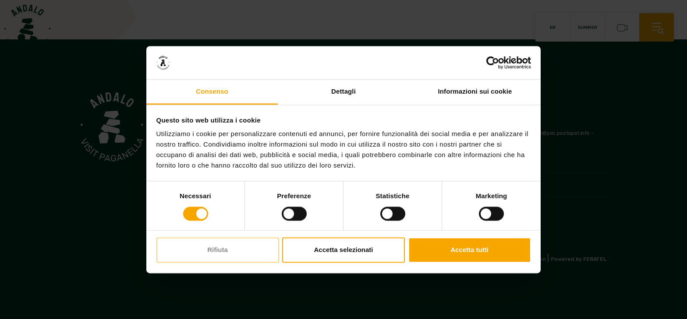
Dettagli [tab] (343, 91)
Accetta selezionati (343, 250)
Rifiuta (217, 250)
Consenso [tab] (212, 91)
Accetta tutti (469, 250)
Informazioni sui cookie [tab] (475, 91)
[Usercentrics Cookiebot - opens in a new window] (492, 62)
